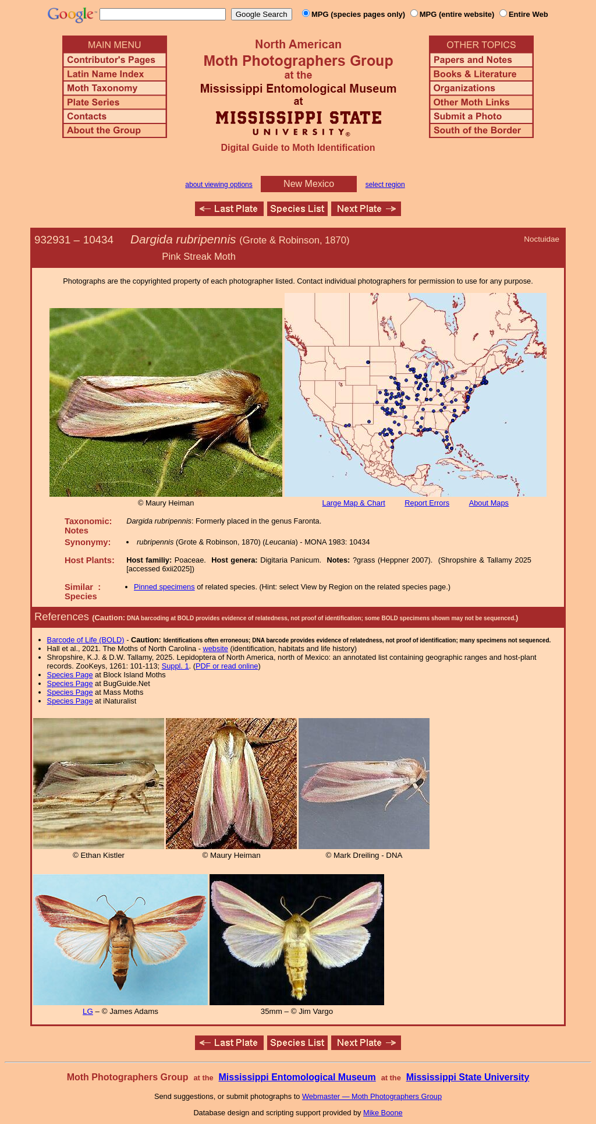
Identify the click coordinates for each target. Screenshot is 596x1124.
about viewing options (218, 185)
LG (88, 1011)
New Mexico (308, 184)
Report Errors (427, 503)
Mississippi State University (468, 1077)
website (215, 648)
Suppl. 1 (175, 666)
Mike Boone (383, 1112)
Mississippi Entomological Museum (296, 1077)
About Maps (489, 503)
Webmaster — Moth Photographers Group (372, 1096)
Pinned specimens (164, 586)
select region (385, 185)
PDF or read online (227, 666)
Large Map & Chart (353, 503)
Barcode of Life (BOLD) (86, 639)
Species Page (70, 674)
